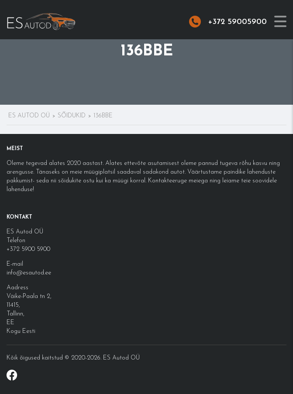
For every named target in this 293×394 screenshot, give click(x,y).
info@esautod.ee (29, 273)
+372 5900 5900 (28, 249)
